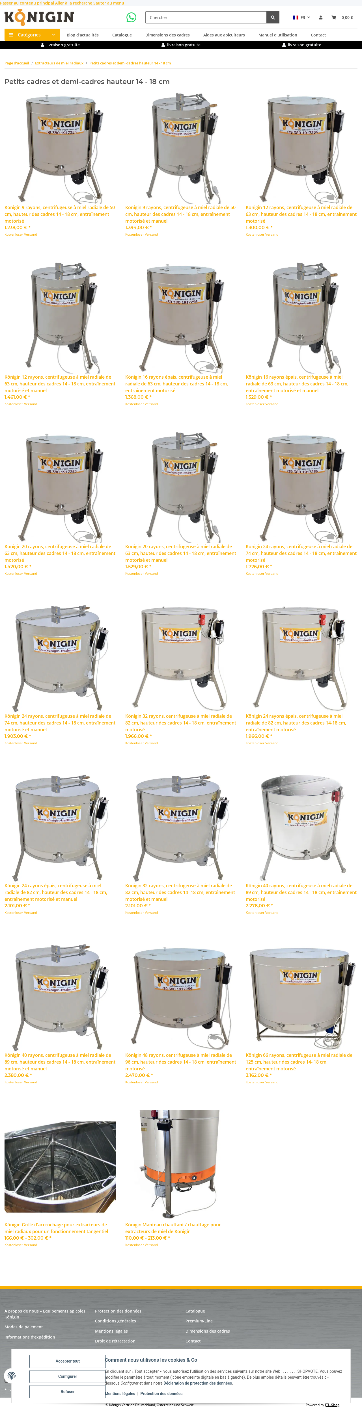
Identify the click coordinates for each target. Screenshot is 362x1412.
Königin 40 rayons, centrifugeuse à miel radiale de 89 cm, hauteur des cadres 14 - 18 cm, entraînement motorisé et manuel (60, 1062)
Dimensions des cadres (167, 35)
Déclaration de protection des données (203, 1384)
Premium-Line (199, 1321)
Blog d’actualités (83, 35)
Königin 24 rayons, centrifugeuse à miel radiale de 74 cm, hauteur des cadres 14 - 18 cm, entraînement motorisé (301, 553)
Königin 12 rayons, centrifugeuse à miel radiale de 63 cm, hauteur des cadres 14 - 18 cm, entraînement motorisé (301, 214)
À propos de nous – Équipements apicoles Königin (45, 1314)
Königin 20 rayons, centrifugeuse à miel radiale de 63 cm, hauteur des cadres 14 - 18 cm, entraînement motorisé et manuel (180, 553)
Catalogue (122, 35)
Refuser (69, 1392)
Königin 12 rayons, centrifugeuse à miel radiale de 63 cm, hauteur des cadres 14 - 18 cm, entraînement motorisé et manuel (60, 384)
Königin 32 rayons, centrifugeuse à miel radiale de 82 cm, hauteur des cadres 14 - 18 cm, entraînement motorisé (180, 723)
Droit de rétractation (115, 1341)
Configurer (69, 1377)
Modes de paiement (24, 1326)
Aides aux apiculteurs (224, 35)
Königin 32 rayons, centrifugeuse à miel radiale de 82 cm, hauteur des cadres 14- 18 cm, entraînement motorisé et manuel (180, 892)
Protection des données (163, 1394)
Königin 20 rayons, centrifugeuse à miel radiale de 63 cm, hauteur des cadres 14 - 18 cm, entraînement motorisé (60, 553)
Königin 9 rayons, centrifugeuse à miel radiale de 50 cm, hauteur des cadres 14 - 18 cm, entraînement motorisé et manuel (180, 214)
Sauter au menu (108, 3)
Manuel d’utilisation (277, 35)
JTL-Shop (332, 1404)
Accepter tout (69, 1362)
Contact (318, 35)
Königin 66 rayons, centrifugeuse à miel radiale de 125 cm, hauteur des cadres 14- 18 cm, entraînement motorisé (299, 1062)
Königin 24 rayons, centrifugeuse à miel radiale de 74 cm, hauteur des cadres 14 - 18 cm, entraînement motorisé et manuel (60, 723)
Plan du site (106, 1351)
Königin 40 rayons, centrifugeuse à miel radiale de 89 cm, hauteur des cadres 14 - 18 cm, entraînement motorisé (301, 892)
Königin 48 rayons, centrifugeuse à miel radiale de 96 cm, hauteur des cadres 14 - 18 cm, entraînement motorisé (180, 1062)
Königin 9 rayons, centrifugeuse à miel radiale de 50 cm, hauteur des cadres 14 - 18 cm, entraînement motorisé (60, 214)
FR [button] (299, 17)
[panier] (342, 17)
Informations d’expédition (30, 1337)
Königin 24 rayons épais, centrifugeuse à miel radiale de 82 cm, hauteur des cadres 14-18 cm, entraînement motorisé (296, 723)
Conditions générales (115, 1321)
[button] (320, 17)
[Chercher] (206, 17)
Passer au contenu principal (27, 3)
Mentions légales (121, 1394)
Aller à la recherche (74, 3)
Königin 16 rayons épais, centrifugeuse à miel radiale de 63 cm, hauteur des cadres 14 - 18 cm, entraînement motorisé (176, 384)
